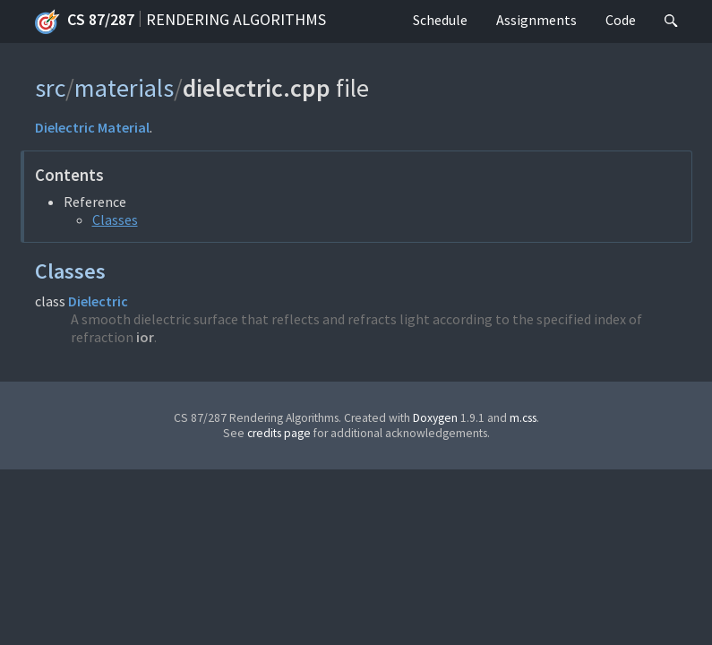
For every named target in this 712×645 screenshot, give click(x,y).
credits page (279, 433)
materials (124, 88)
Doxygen (435, 418)
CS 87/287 (84, 21)
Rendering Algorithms (236, 19)
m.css (523, 418)
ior (145, 337)
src (50, 88)
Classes (115, 219)
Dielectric (65, 127)
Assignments (536, 20)
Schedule (440, 20)
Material (124, 127)
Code (620, 20)
